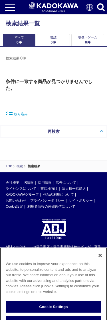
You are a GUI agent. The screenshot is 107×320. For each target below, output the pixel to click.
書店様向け (49, 189)
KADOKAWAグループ (22, 195)
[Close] (100, 258)
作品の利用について (58, 195)
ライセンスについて (21, 189)
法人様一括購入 (74, 189)
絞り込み (17, 114)
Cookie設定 (14, 206)
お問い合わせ (16, 201)
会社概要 (12, 183)
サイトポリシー (81, 201)
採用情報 (45, 183)
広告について (66, 183)
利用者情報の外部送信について (51, 206)
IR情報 (28, 183)
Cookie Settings (53, 309)
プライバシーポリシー (47, 201)
